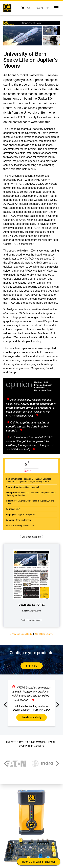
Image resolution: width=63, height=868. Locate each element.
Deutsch (37, 611)
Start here (31, 665)
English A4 (27, 611)
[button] (5, 704)
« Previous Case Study (21, 634)
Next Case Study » (44, 634)
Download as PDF (31, 604)
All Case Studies (31, 536)
